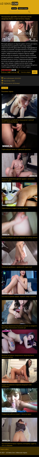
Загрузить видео (22, 8)
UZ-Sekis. (9, 3)
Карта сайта (4, 449)
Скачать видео (28, 72)
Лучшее (14, 8)
